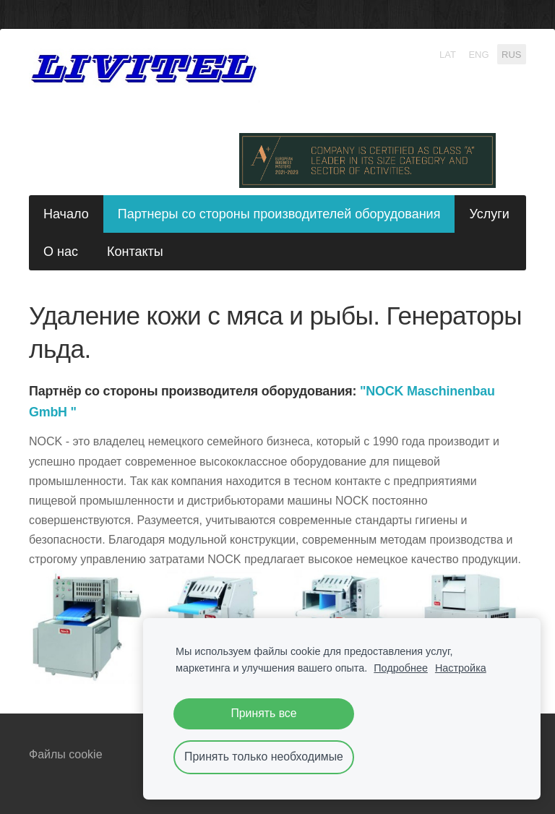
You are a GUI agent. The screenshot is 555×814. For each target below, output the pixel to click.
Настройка (460, 668)
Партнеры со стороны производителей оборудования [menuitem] (279, 214)
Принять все (263, 713)
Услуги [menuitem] (489, 214)
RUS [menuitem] (511, 53)
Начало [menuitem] (66, 214)
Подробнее (401, 668)
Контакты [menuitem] (135, 251)
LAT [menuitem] (447, 53)
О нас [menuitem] (60, 251)
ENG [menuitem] (478, 53)
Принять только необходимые (263, 756)
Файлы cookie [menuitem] (66, 754)
